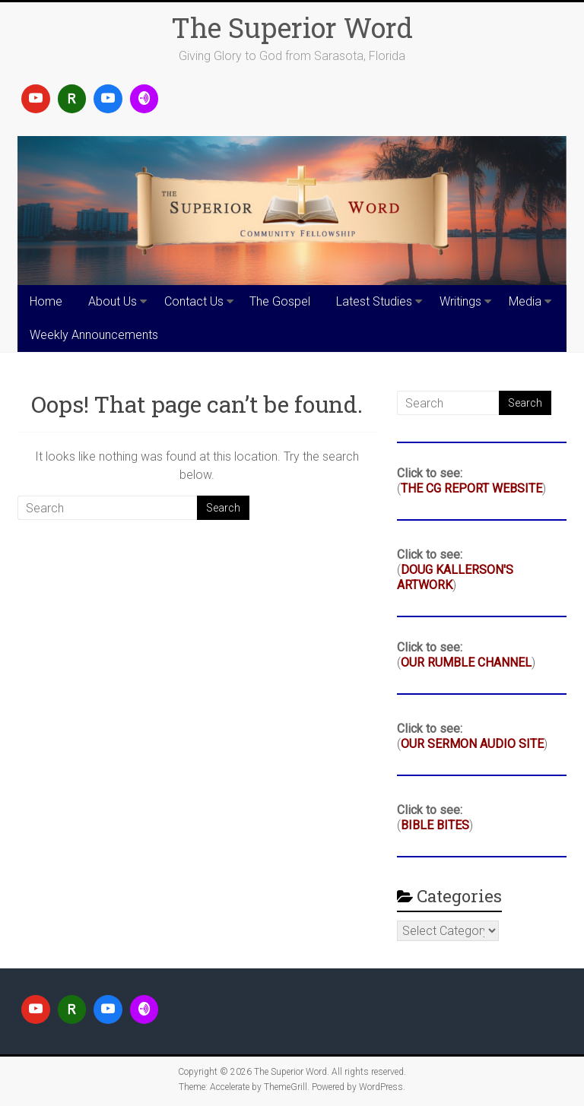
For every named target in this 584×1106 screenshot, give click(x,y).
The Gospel (279, 301)
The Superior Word (292, 27)
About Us (112, 301)
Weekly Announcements (94, 335)
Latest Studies (374, 301)
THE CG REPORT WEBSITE (471, 488)
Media (525, 301)
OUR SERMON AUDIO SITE (472, 744)
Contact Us (194, 301)
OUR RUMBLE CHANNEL (466, 662)
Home (46, 301)
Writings (460, 301)
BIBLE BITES (435, 825)
